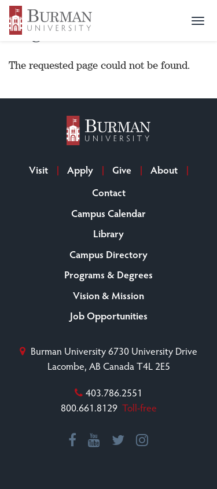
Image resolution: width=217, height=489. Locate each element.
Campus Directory (108, 254)
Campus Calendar (108, 213)
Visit (38, 170)
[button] (198, 21)
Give (121, 170)
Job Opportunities (109, 315)
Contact (109, 192)
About (164, 170)
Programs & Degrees (108, 274)
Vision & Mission (108, 295)
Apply (80, 170)
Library (108, 233)
